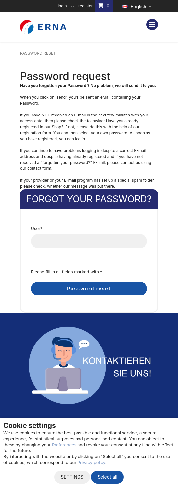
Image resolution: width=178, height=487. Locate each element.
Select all (107, 477)
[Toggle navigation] (152, 24)
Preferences (64, 444)
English (135, 6)
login (62, 5)
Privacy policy (91, 462)
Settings (72, 477)
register (85, 5)
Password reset (89, 288)
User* (37, 228)
